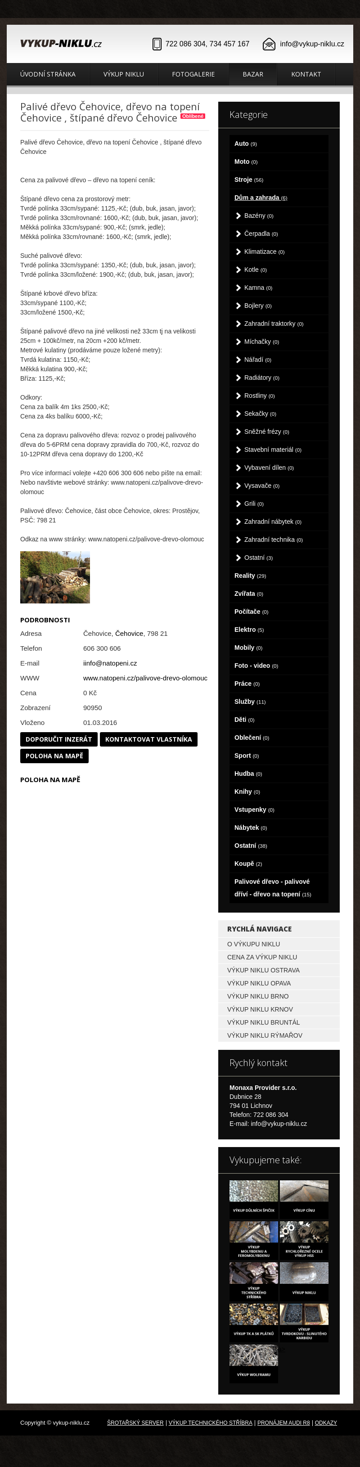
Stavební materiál (273, 449)
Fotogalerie (193, 74)
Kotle (255, 269)
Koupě (248, 863)
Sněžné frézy (266, 431)
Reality (250, 575)
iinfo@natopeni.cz (110, 663)
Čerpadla (261, 233)
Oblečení (251, 737)
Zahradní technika (273, 539)
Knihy (247, 791)
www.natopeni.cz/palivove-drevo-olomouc (145, 678)
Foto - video (256, 665)
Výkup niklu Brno (258, 996)
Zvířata (248, 593)
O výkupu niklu (253, 944)
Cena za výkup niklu (262, 957)
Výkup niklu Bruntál (263, 1022)
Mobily (248, 647)
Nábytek (250, 827)
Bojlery (258, 305)
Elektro (249, 629)
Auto (245, 143)
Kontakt (306, 74)
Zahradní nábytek (273, 521)
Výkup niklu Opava (259, 983)
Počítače (251, 611)
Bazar (253, 74)
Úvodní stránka (48, 74)
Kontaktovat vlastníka (148, 739)
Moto (246, 161)
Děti (244, 719)
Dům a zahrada (261, 197)
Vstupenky (254, 809)
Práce (247, 683)
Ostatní (258, 557)
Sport (246, 755)
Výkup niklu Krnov (260, 1009)
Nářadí (257, 359)
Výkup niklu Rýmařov (264, 1035)
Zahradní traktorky (274, 323)
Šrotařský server (135, 1423)
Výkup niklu (124, 74)
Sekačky (260, 413)
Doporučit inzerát (59, 739)
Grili (254, 503)
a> (281, 1349)
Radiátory (261, 377)
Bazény (259, 215)
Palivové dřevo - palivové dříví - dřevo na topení (272, 888)
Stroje (248, 179)
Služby (250, 701)
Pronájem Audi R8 (283, 1423)
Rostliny (259, 395)
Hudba (248, 773)
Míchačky (261, 341)
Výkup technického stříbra (210, 1423)
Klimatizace (264, 251)
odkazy (326, 1423)
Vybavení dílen (269, 467)
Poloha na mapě (54, 756)
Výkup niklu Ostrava (263, 970)
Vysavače (261, 485)
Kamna (258, 287)
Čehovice (129, 633)
